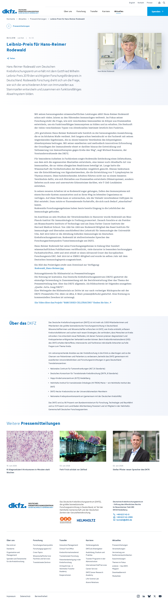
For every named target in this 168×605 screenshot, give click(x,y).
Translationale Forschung (69, 556)
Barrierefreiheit (41, 596)
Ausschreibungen (119, 558)
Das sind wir (11, 545)
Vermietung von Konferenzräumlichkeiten (122, 553)
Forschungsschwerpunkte (43, 545)
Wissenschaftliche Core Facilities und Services (42, 557)
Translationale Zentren (41, 562)
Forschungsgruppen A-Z (42, 548)
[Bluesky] (149, 596)
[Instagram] (138, 596)
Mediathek (116, 576)
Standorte (10, 548)
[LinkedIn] (143, 596)
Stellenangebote (92, 545)
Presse (149, 2)
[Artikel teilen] (11, 58)
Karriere (89, 540)
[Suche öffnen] (164, 3)
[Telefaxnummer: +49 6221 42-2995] (123, 517)
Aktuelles (116, 540)
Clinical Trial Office (66, 548)
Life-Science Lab (92, 578)
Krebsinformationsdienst (69, 552)
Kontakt (141, 2)
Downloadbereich (119, 572)
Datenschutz (25, 596)
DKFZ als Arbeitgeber (94, 548)
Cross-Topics (38, 552)
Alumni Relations (92, 582)
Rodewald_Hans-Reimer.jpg (49, 268)
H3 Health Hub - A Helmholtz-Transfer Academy (66, 569)
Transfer (63, 540)
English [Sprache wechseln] (132, 2)
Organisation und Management (13, 553)
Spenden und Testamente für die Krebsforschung (16, 560)
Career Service (91, 568)
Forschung (38, 540)
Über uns (11, 540)
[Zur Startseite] (21, 11)
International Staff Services (96, 565)
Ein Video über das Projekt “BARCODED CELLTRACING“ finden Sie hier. (72, 302)
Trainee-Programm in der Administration (95, 560)
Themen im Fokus (119, 562)
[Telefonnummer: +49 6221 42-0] (123, 514)
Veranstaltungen (118, 548)
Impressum (11, 596)
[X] (154, 596)
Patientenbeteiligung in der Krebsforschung (70, 561)
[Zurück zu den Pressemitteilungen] (18, 26)
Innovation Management (68, 545)
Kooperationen (65, 575)
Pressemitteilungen (120, 545)
